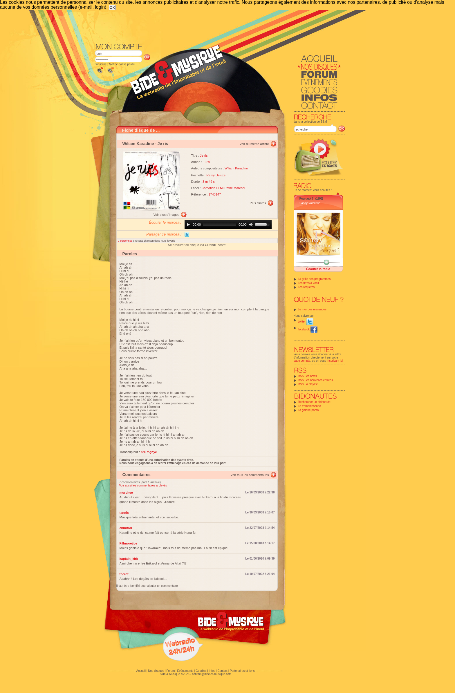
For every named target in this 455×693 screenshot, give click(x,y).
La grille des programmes (314, 279)
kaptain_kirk (129, 558)
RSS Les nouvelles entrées (315, 380)
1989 (206, 162)
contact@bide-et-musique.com (212, 674)
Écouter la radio (318, 269)
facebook (307, 329)
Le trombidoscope (309, 406)
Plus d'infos (258, 203)
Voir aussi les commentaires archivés (143, 485)
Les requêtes (306, 287)
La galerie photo (308, 410)
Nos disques (156, 670)
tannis (124, 512)
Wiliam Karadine (138, 143)
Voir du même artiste (254, 144)
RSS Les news (307, 376)
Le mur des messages (312, 309)
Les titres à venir (308, 283)
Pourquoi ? (306, 198)
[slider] (219, 224)
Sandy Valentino (309, 203)
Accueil (141, 670)
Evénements (185, 670)
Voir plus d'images (166, 214)
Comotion (208, 188)
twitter (305, 321)
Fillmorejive (128, 543)
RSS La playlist (308, 384)
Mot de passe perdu (121, 64)
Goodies (201, 670)
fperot (124, 574)
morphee (126, 492)
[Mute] (251, 224)
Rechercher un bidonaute (314, 402)
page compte (302, 360)
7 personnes (125, 240)
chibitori (126, 528)
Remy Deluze (215, 175)
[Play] (188, 224)
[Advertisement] (220, 26)
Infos (212, 670)
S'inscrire (101, 64)
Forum (170, 670)
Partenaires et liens (242, 670)
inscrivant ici (335, 360)
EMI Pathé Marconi (231, 188)
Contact (222, 670)
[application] (228, 224)
